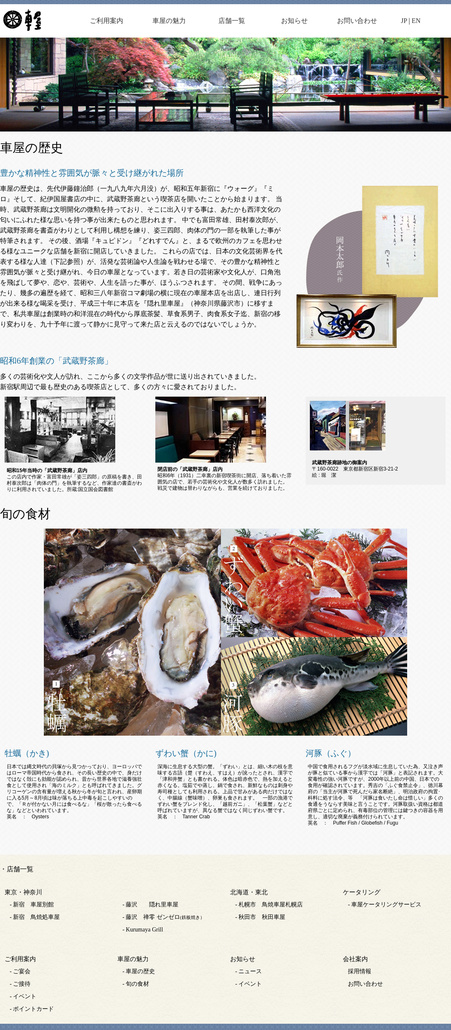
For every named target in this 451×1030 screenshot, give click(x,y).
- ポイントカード (32, 1009)
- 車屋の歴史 (138, 971)
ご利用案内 (106, 20)
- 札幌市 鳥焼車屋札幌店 (269, 904)
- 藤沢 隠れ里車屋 (150, 904)
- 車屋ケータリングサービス (384, 904)
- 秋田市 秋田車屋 (260, 917)
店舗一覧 (231, 20)
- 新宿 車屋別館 (32, 904)
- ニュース (248, 971)
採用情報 (359, 971)
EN (416, 20)
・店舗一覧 (16, 869)
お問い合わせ (357, 20)
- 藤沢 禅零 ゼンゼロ (163, 917)
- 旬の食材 (135, 984)
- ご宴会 (20, 971)
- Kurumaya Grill (142, 929)
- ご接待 (20, 984)
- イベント (23, 996)
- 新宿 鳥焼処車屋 (35, 917)
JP (404, 20)
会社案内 (355, 959)
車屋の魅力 (169, 20)
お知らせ (294, 20)
